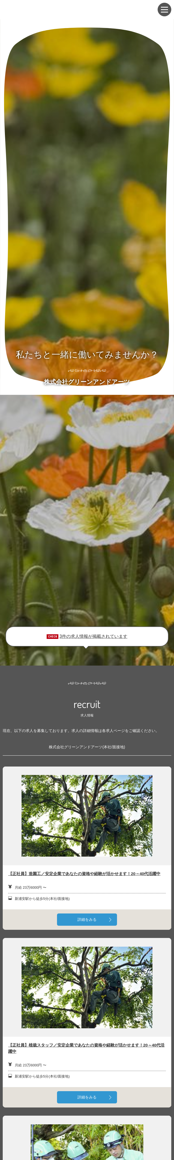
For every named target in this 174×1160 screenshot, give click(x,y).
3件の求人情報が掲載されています (93, 636)
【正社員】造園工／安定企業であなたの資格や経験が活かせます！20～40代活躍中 (84, 873)
